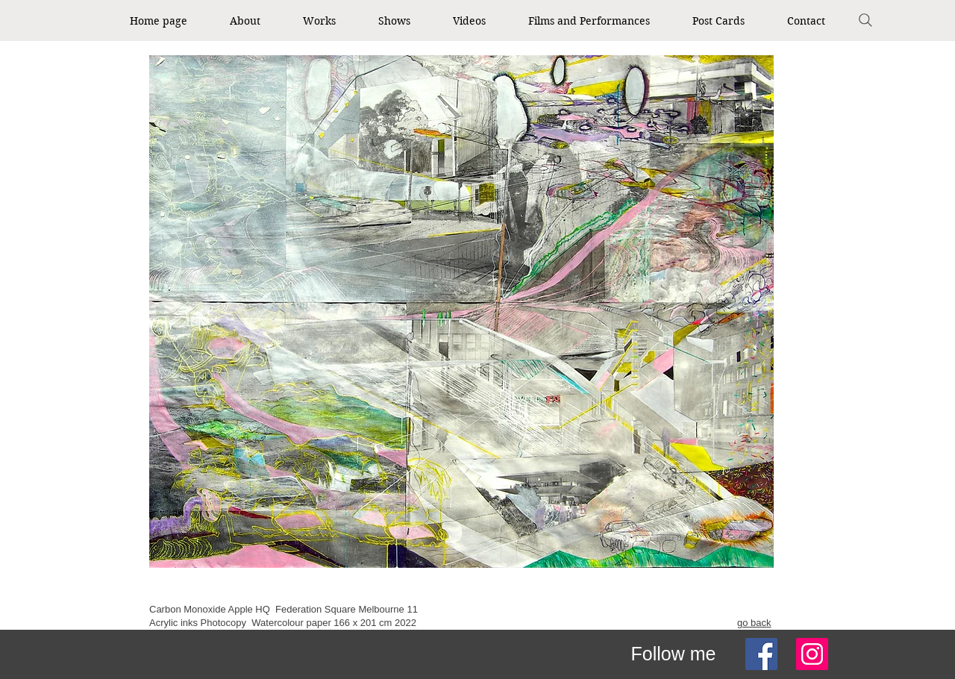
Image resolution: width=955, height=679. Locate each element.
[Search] (865, 20)
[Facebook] (761, 654)
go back (754, 622)
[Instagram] (812, 654)
